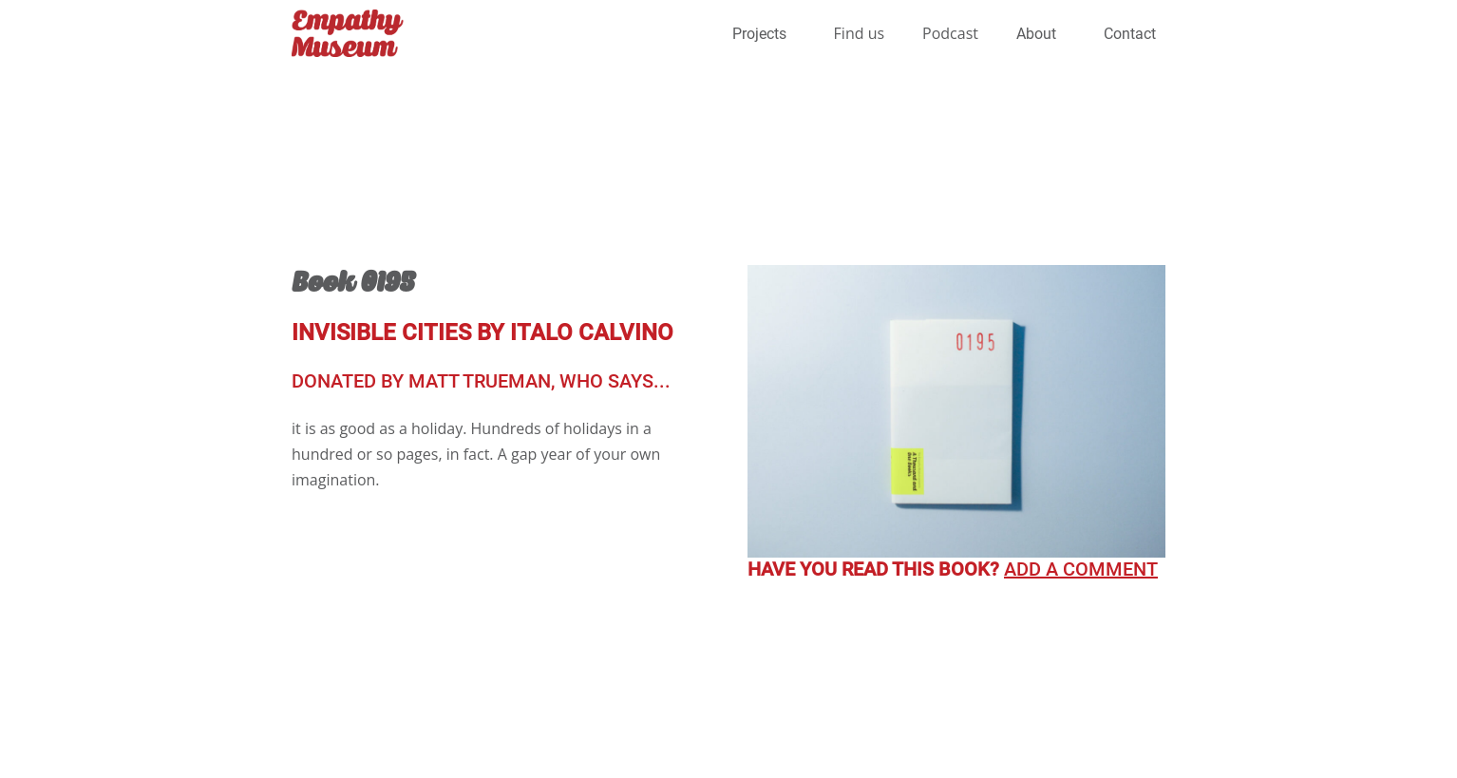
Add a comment (1081, 569)
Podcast (950, 33)
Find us (859, 33)
